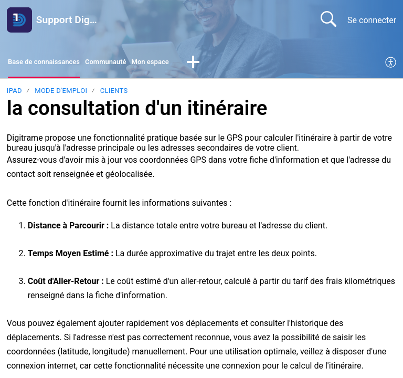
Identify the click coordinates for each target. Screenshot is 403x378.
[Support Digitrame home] (19, 20)
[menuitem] (391, 64)
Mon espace (180, 63)
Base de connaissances (52, 63)
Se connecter (371, 20)
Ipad (14, 93)
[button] (227, 64)
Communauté (126, 63)
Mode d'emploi (61, 93)
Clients (114, 93)
